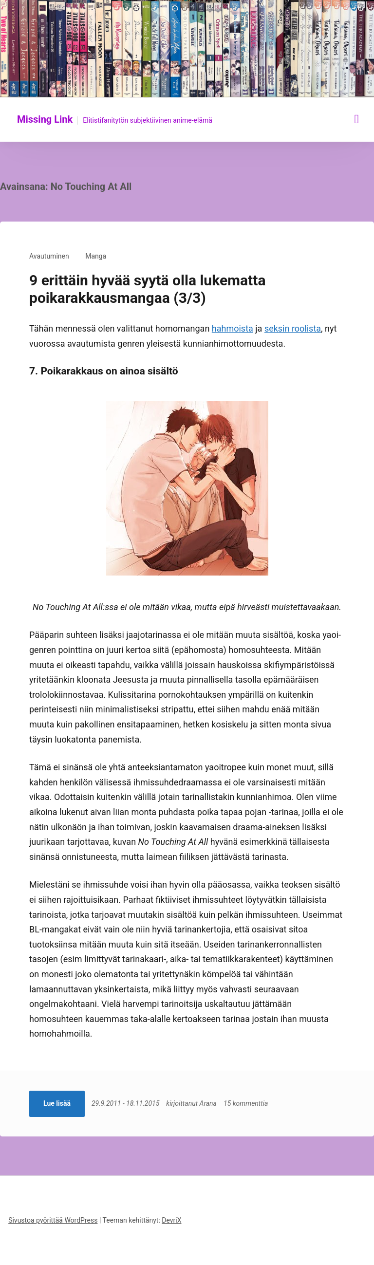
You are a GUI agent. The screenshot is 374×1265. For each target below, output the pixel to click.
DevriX (171, 1220)
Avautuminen (49, 256)
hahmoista (232, 328)
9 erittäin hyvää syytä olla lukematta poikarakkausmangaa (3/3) (147, 289)
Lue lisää (57, 1103)
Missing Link (45, 119)
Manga (95, 256)
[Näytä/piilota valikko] (357, 119)
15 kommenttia (246, 1103)
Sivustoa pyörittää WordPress (52, 1220)
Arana (208, 1103)
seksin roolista (292, 328)
